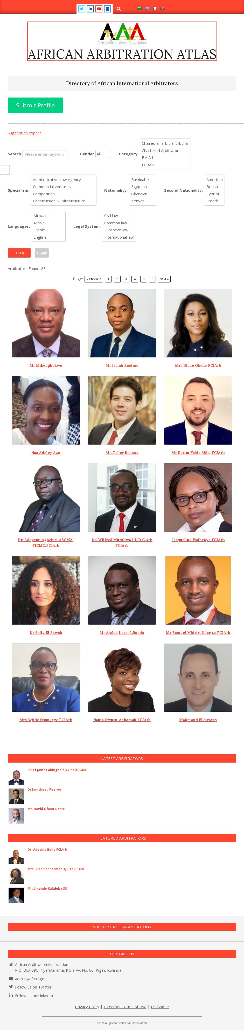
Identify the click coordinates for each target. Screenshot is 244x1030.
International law (119, 237)
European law (119, 230)
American (214, 179)
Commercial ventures (63, 186)
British (214, 186)
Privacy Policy (87, 1006)
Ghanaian (142, 193)
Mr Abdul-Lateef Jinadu (122, 632)
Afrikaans (48, 215)
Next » (164, 279)
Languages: (19, 226)
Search (14, 153)
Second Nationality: (183, 190)
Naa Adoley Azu (45, 452)
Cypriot (214, 193)
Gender (87, 153)
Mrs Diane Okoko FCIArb (198, 365)
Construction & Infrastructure (63, 201)
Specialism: (18, 190)
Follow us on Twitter (33, 987)
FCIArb (165, 164)
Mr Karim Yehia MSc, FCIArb (198, 452)
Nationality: (116, 190)
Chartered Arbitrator (165, 150)
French (214, 201)
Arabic (48, 222)
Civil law (119, 215)
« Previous (93, 279)
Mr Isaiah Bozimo (122, 365)
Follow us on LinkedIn (34, 995)
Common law (119, 222)
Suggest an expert (24, 132)
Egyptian (142, 186)
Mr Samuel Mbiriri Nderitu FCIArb (198, 632)
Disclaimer (160, 1006)
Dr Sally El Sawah (46, 632)
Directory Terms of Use (125, 1006)
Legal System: (87, 226)
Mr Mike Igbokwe (46, 365)
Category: (128, 153)
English (48, 237)
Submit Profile (35, 105)
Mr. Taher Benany (122, 452)
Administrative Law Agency (63, 179)
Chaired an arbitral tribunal (165, 143)
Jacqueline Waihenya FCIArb (198, 539)
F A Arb (165, 157)
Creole (48, 230)
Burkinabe (142, 179)
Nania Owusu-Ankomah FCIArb (122, 719)
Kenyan (142, 201)
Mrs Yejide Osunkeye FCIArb (45, 719)
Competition (63, 193)
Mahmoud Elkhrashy (198, 719)
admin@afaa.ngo (29, 978)
